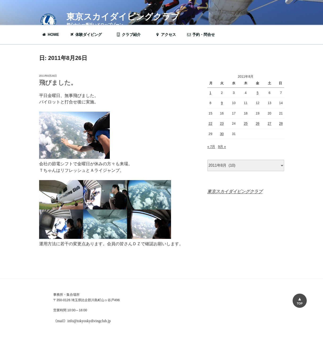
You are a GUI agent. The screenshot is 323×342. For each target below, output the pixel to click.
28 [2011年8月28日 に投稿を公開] (281, 123)
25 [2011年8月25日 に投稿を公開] (246, 123)
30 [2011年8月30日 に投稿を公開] (222, 134)
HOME (50, 35)
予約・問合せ (203, 35)
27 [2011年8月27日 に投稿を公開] (269, 123)
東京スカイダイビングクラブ (122, 16)
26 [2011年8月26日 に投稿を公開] (258, 123)
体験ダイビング (88, 35)
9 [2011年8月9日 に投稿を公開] (222, 103)
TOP (300, 303)
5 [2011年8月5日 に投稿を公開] (257, 93)
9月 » (222, 146)
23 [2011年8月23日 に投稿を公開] (222, 123)
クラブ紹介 (131, 35)
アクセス (165, 35)
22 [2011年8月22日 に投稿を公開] (210, 123)
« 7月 (211, 146)
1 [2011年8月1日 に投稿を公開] (210, 93)
